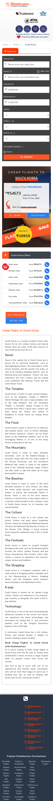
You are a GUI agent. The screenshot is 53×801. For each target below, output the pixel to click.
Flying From (9, 58)
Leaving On (9, 84)
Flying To (8, 71)
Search (26, 157)
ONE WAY (43, 71)
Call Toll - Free (16, 321)
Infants (9, 133)
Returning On (10, 96)
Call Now (15, 215)
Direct (8, 151)
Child (9, 121)
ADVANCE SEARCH (12, 146)
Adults (6, 109)
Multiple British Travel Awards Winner (33, 34)
